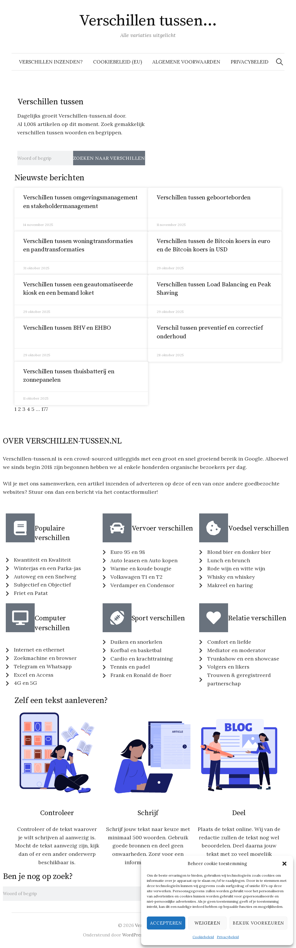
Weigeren (208, 923)
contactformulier (135, 492)
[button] (284, 864)
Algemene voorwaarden (186, 62)
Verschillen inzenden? (51, 62)
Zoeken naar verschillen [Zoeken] (109, 158)
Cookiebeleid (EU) (117, 62)
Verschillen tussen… (148, 21)
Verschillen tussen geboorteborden (204, 197)
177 (44, 409)
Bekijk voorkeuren (258, 923)
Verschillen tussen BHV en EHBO (67, 328)
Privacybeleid (228, 937)
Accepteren (166, 923)
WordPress (133, 935)
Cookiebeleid (203, 937)
